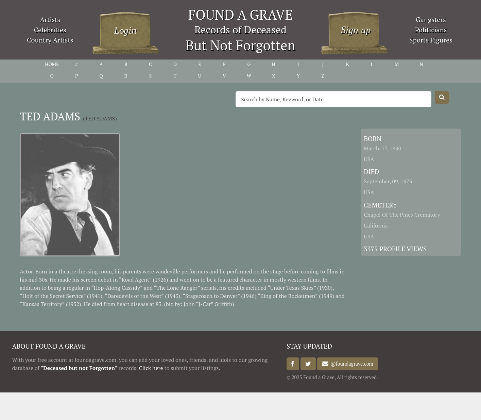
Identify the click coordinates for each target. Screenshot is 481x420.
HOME (52, 64)
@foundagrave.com (350, 364)
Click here (151, 368)
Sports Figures (430, 40)
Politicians (431, 29)
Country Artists (50, 40)
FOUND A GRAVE (240, 14)
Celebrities (50, 29)
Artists (50, 19)
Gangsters (431, 19)
